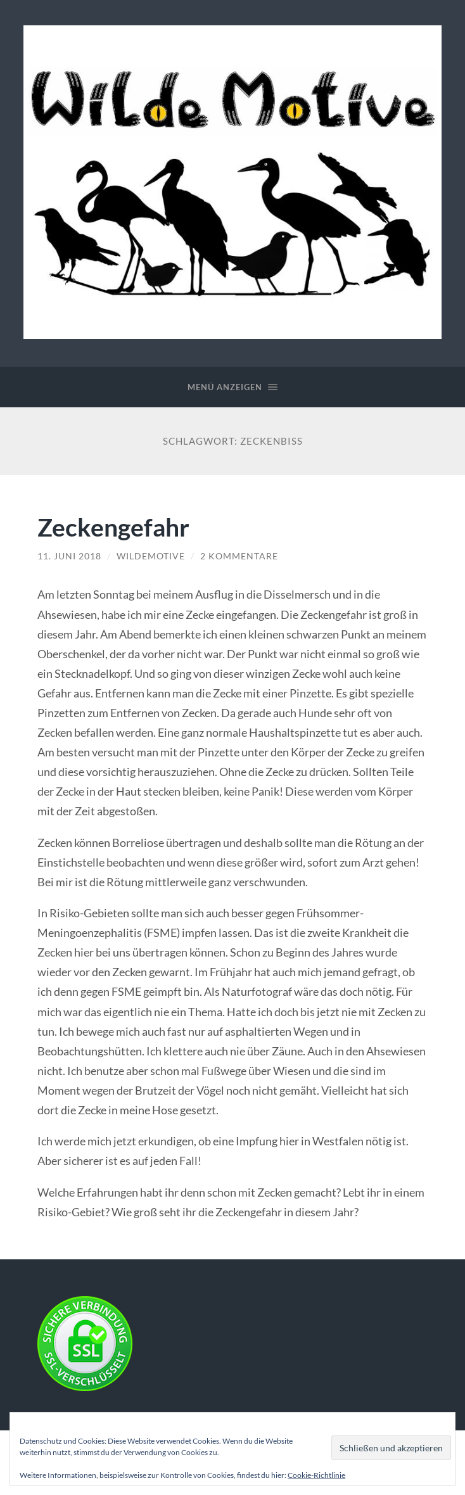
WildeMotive (151, 556)
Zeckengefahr (113, 527)
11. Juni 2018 (69, 556)
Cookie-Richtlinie (316, 1475)
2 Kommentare (239, 556)
